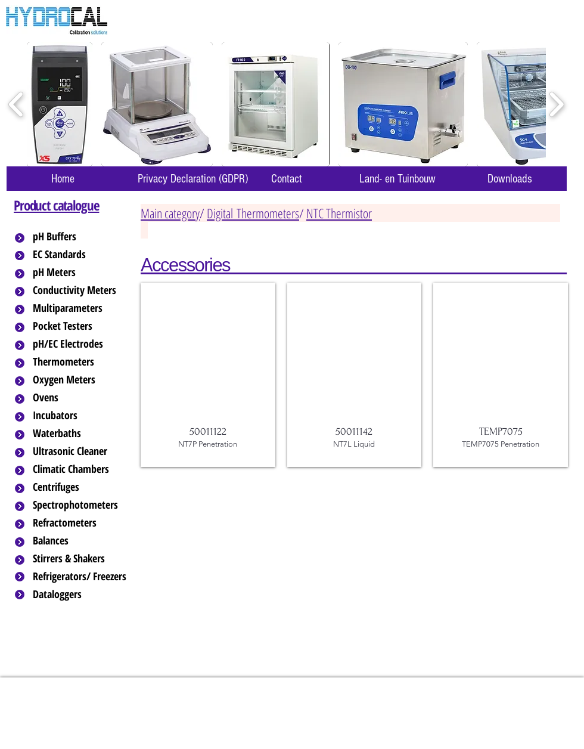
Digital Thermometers (253, 213)
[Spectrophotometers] (85, 505)
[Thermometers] (80, 362)
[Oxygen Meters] (80, 380)
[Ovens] (80, 398)
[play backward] (16, 104)
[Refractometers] (80, 523)
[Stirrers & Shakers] (80, 559)
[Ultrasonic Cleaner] (80, 451)
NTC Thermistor (339, 213)
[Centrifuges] (80, 487)
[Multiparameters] (80, 308)
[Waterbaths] (80, 433)
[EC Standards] (80, 255)
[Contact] (287, 178)
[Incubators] (80, 416)
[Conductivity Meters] (84, 290)
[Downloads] (509, 178)
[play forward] (556, 104)
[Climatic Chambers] (81, 469)
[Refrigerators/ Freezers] (80, 577)
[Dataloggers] (80, 594)
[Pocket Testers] (80, 326)
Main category (170, 213)
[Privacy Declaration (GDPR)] (192, 178)
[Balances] (80, 541)
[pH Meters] (80, 272)
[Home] (63, 178)
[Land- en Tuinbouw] (397, 178)
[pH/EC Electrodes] (80, 344)
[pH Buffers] (80, 237)
